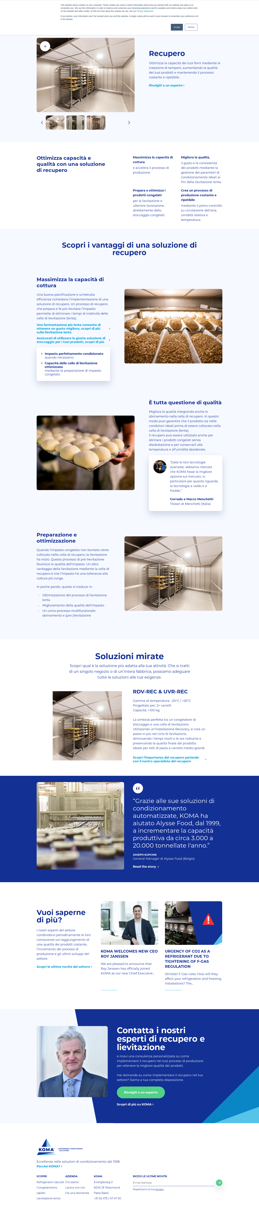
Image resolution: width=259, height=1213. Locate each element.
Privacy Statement (145, 11)
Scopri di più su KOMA (134, 1104)
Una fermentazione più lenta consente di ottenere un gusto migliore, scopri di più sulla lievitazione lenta (69, 328)
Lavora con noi (75, 1187)
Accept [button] (177, 27)
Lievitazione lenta (48, 1198)
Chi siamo (72, 1182)
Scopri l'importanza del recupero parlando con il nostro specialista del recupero (166, 759)
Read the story (145, 867)
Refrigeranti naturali (50, 1182)
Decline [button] (191, 27)
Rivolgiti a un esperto (166, 85)
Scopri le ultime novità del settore (63, 967)
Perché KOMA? (48, 1166)
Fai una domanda (77, 1193)
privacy (159, 1189)
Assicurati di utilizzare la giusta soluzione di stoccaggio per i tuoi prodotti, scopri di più (71, 340)
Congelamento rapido (47, 1190)
